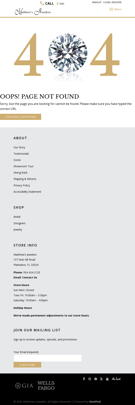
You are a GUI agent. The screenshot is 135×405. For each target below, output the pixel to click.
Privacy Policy (22, 185)
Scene (17, 160)
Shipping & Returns (25, 179)
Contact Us (29, 277)
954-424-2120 (31, 272)
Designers (20, 223)
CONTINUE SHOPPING (20, 117)
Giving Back (20, 172)
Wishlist (96, 2)
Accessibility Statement (27, 191)
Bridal (17, 216)
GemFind (95, 401)
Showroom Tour (23, 166)
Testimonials (21, 153)
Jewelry (18, 229)
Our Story (19, 147)
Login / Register (112, 2)
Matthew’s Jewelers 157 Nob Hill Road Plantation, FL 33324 (26, 259)
